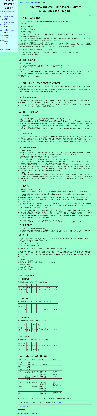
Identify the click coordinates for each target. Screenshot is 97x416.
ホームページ (21, 409)
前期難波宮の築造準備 (8, 11)
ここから (58, 402)
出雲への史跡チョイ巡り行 (7, 30)
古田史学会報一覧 (4, 49)
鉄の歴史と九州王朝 (7, 35)
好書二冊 (5, 42)
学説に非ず (6, 18)
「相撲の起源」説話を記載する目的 (27, 2)
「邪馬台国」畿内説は (8, 16)
